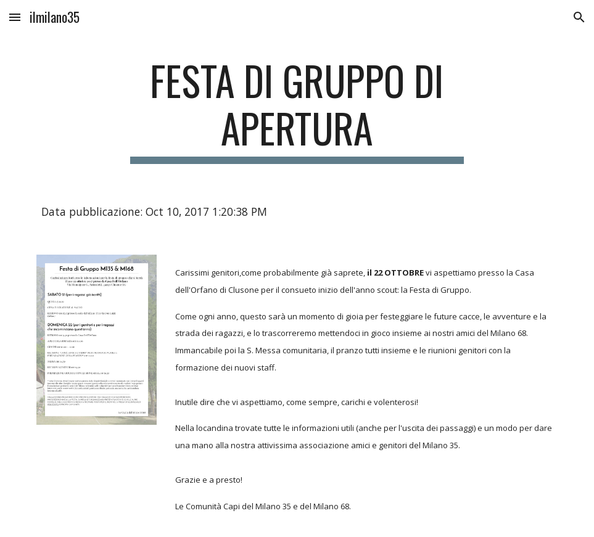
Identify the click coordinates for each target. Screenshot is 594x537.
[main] (296, 110)
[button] (15, 17)
